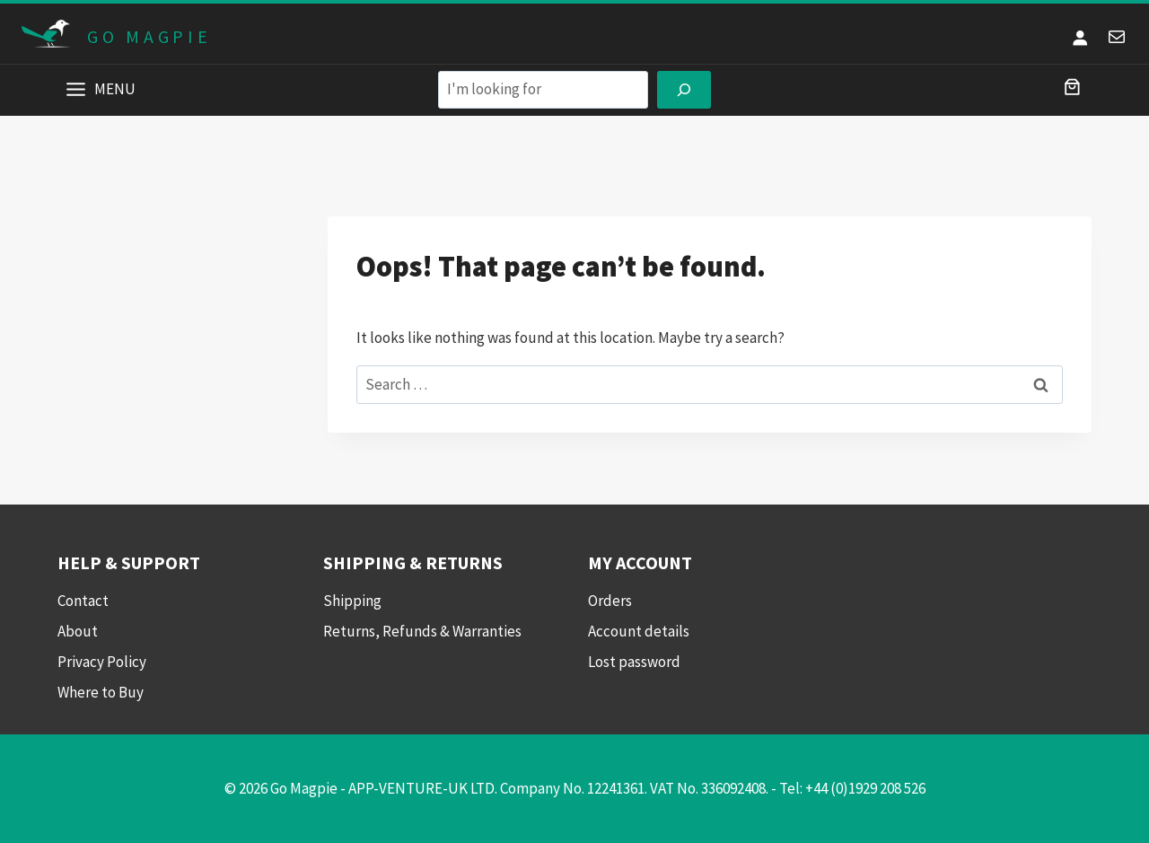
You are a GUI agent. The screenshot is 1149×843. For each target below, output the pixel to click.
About (77, 631)
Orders (610, 600)
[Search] (684, 90)
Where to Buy (100, 692)
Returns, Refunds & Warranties (422, 631)
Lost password (634, 662)
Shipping (352, 600)
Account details (638, 631)
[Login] (1080, 37)
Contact (83, 600)
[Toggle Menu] (75, 89)
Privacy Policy (101, 662)
